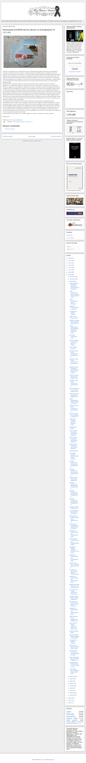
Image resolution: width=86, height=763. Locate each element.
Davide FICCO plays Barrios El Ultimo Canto (74, 647)
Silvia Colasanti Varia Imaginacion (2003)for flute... (74, 618)
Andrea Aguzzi (13, 120)
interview (68, 721)
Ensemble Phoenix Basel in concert (73, 307)
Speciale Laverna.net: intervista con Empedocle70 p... (73, 464)
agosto (72, 678)
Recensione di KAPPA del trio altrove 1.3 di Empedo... (74, 604)
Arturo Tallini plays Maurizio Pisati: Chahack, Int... (74, 659)
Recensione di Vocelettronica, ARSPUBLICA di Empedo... (74, 526)
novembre (72, 279)
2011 (69, 270)
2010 (69, 272)
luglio (71, 681)
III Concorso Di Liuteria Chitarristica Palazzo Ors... (73, 592)
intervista (70, 714)
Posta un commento (10, 129)
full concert (77, 721)
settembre (72, 676)
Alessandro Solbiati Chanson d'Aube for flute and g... (74, 549)
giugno (72, 683)
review (81, 718)
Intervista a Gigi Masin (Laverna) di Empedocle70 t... (73, 361)
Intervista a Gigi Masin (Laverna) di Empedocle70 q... (73, 353)
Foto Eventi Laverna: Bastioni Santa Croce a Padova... (73, 456)
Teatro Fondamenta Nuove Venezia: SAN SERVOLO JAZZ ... (74, 294)
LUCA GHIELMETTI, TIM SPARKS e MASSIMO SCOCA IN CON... (74, 329)
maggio (72, 685)
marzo (71, 690)
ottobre (72, 281)
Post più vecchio (56, 136)
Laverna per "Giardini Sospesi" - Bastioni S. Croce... (72, 421)
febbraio (72, 692)
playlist (77, 723)
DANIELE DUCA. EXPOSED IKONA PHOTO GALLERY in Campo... (74, 369)
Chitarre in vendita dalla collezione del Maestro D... (74, 322)
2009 (69, 274)
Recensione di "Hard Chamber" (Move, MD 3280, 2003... (73, 626)
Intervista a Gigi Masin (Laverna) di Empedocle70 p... (73, 408)
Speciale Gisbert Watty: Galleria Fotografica (74, 598)
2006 (69, 702)
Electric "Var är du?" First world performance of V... (74, 565)
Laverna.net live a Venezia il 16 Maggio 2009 (74, 377)
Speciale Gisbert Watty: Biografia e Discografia (74, 636)
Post (69, 246)
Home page (31, 136)
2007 (69, 700)
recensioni (22, 121)
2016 (69, 258)
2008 (69, 698)
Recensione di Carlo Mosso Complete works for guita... (74, 653)
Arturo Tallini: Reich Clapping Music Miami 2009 (74, 671)
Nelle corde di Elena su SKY (73, 317)
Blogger (52, 759)
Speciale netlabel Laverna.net (74, 507)
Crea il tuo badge (70, 237)
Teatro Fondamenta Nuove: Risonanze (73, 302)
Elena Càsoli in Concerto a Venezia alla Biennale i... (73, 433)
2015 (69, 260)
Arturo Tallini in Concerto (73, 347)
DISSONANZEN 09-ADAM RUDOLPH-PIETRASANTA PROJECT (74, 286)
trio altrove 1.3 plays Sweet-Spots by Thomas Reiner (74, 572)
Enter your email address (75, 63)
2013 (69, 265)
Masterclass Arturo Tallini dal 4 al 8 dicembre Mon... (74, 586)
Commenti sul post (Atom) (34, 140)
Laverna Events (73, 450)
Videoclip (69, 718)
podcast (74, 720)
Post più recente (7, 136)
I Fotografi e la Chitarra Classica (73, 313)
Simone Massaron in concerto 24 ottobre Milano (74, 390)
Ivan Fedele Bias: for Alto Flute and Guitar (74, 512)
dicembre (72, 276)
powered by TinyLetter (75, 71)
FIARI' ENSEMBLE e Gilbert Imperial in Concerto (74, 401)
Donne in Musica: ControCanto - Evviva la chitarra (74, 342)
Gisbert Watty (15, 121)
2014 (69, 263)
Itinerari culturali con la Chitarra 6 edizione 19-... (74, 415)
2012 (69, 267)
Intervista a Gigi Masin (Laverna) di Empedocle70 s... (73, 383)
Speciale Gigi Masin (73, 427)
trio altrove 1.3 (28, 121)
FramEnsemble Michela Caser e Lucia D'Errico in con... (74, 664)
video (68, 712)
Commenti (70, 249)
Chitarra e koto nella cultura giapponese (73, 479)
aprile (71, 688)
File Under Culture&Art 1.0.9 (73, 336)
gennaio (72, 695)
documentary (69, 723)
